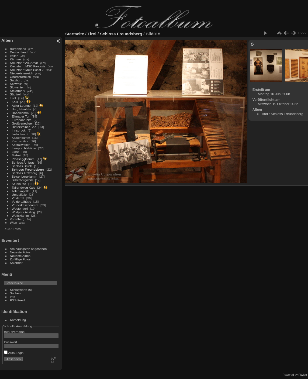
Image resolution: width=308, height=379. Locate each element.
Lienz (15, 151)
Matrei (16, 155)
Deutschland (18, 52)
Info (12, 296)
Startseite (74, 34)
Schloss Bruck (22, 166)
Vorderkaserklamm (25, 205)
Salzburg (16, 80)
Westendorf (20, 208)
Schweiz (16, 83)
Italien (14, 55)
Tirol (13, 98)
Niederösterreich (21, 73)
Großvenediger (22, 123)
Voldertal (18, 198)
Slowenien (17, 87)
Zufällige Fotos (20, 259)
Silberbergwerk (22, 180)
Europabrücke (22, 120)
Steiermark (17, 90)
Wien (13, 222)
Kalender (16, 262)
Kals (15, 102)
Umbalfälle (19, 194)
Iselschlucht (20, 134)
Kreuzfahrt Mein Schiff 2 (27, 69)
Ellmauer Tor (21, 116)
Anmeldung (18, 320)
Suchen (15, 293)
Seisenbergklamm (24, 176)
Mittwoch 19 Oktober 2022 (278, 104)
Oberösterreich (20, 76)
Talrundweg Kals (23, 187)
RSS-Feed (17, 300)
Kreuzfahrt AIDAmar (24, 62)
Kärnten (15, 59)
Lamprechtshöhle (24, 148)
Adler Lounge (21, 105)
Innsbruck (19, 130)
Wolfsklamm (20, 215)
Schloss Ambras (23, 162)
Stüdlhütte (19, 183)
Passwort (10, 342)
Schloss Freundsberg (28, 169)
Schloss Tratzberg (24, 173)
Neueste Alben (20, 255)
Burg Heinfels (21, 109)
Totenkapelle (21, 191)
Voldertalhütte (21, 201)
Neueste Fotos (20, 252)
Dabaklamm (20, 113)
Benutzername (14, 331)
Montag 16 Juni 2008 (274, 94)
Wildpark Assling (23, 212)
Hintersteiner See (24, 127)
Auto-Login (14, 352)
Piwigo (303, 374)
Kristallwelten (21, 144)
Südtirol (15, 94)
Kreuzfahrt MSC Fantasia (28, 66)
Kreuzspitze (20, 141)
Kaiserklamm (21, 137)
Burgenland (18, 48)
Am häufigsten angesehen (28, 248)
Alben (7, 40)
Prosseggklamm (23, 159)
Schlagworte (18, 289)
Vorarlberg (17, 219)
